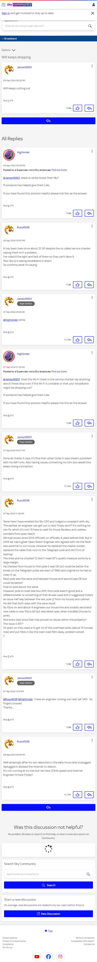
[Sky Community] (20, 4)
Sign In (93, 5)
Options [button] (6, 50)
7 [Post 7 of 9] (8, 656)
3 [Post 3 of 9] (8, 277)
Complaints (8, 944)
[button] (92, 66)
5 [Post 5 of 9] (8, 415)
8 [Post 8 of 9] (8, 719)
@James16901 (11, 177)
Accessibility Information (82, 941)
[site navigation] (4, 4)
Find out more (59, 170)
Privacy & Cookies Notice (14, 941)
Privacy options (10, 938)
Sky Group (7, 947)
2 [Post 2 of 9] (8, 205)
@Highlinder (10, 320)
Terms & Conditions (85, 938)
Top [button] (50, 931)
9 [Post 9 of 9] (8, 787)
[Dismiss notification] (92, 13)
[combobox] (43, 26)
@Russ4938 (10, 699)
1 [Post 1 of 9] (8, 100)
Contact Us (89, 944)
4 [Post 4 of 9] (8, 332)
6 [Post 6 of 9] (8, 478)
